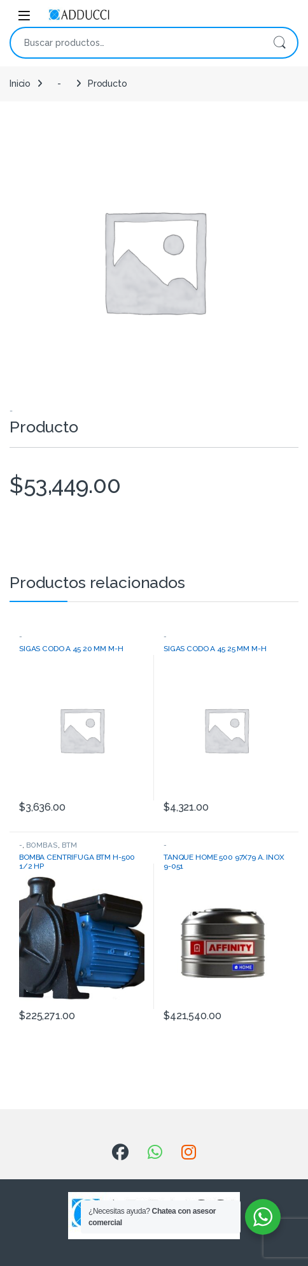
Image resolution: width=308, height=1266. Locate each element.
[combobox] (136, 42)
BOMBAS (42, 845)
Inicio (20, 83)
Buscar (279, 42)
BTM (70, 845)
